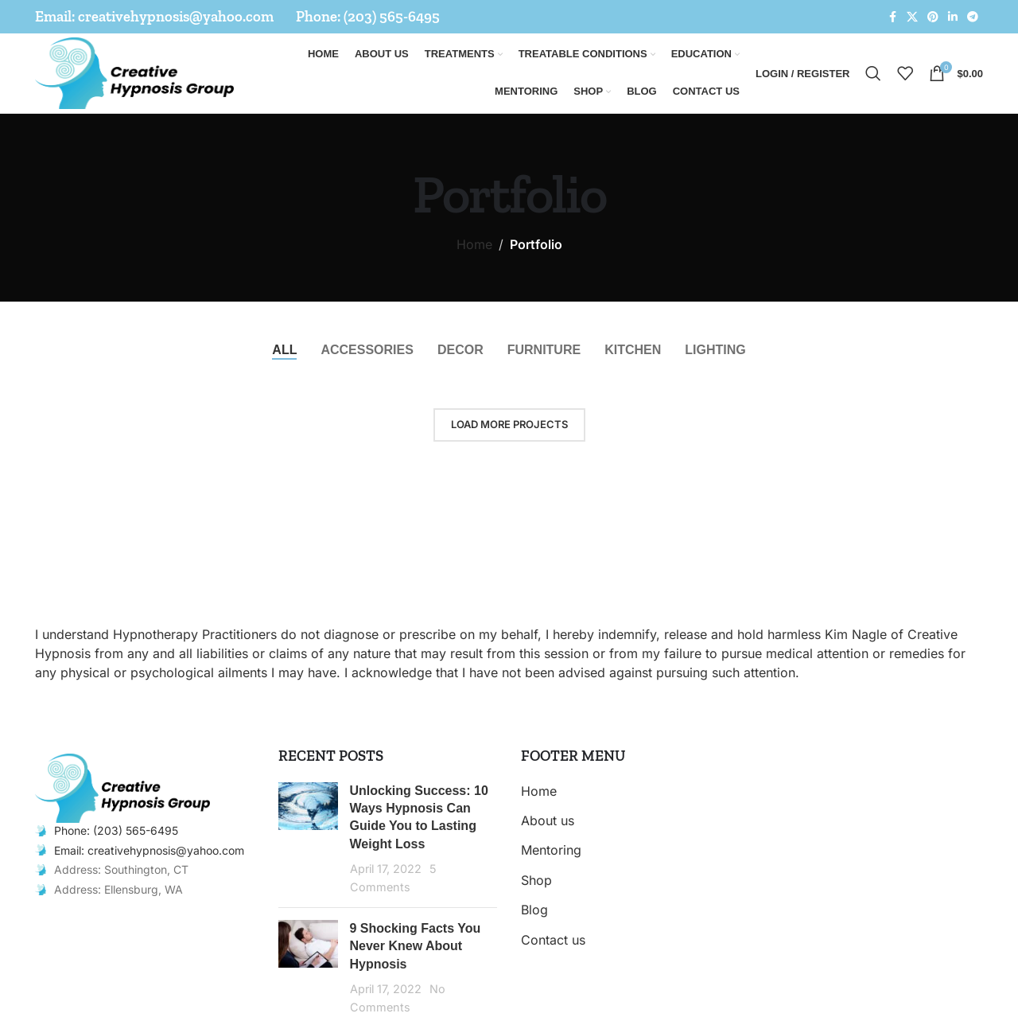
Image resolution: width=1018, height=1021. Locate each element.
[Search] (873, 73)
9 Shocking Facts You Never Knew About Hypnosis (415, 946)
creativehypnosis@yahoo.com (176, 16)
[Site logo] (134, 72)
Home (474, 244)
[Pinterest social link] (933, 17)
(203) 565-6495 (392, 16)
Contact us (553, 940)
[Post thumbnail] (308, 838)
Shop (536, 880)
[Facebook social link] (892, 17)
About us (547, 820)
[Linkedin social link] (952, 17)
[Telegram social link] (972, 17)
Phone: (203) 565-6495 (116, 830)
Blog (534, 910)
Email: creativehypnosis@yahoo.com (149, 850)
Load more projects (509, 424)
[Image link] (122, 787)
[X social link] (912, 17)
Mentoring (551, 850)
